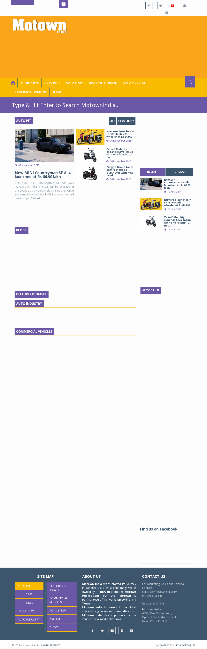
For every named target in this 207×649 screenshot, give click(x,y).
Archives (56, 619)
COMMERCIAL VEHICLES (30, 92)
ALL (112, 121)
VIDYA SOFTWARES (185, 645)
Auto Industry (29, 303)
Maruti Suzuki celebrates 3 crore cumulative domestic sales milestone (167, 414)
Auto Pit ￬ (52, 82)
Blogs (56, 92)
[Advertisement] (138, 46)
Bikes (130, 121)
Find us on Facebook (158, 529)
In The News (151, 363)
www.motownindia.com (117, 611)
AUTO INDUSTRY (134, 82)
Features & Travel (103, 82)
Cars (121, 121)
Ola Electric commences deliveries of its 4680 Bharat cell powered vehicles (168, 388)
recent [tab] (152, 172)
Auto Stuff (74, 82)
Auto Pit (23, 121)
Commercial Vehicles (34, 331)
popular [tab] (179, 172)
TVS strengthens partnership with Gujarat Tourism (171, 456)
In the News (29, 82)
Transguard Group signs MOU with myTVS (166, 401)
